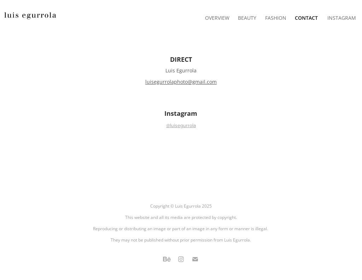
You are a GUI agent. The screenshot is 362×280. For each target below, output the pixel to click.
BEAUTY (247, 17)
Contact (306, 17)
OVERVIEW (217, 17)
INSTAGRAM (341, 17)
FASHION (275, 17)
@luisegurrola (181, 125)
